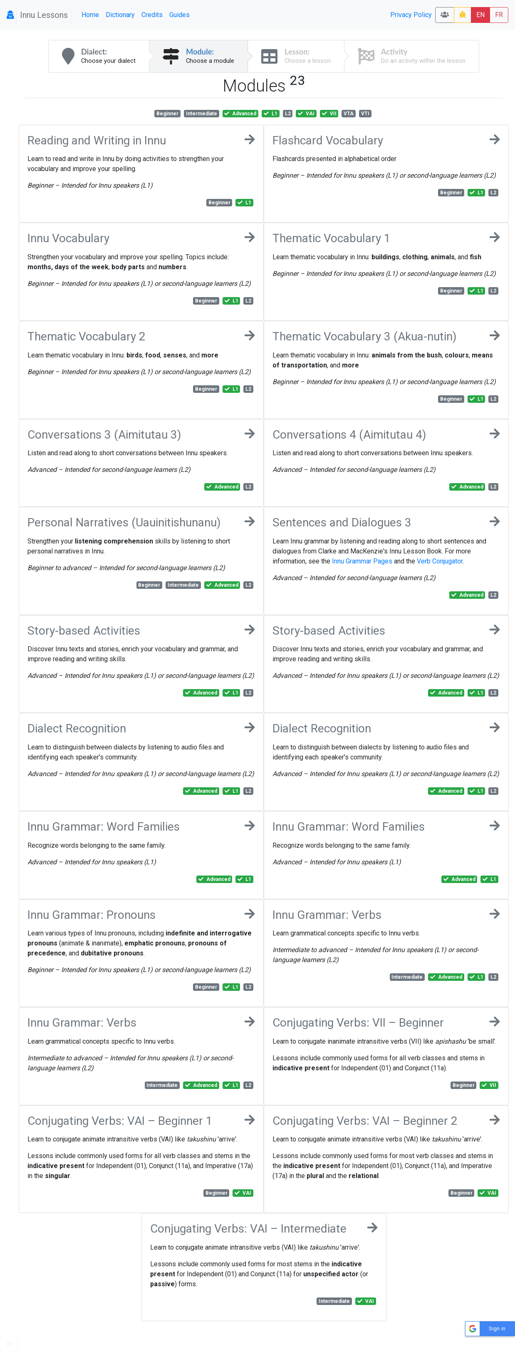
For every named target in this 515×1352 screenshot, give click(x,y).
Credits (152, 15)
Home (90, 15)
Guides (179, 15)
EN (480, 15)
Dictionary (120, 15)
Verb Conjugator (440, 561)
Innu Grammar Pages (362, 561)
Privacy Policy (411, 15)
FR (499, 15)
